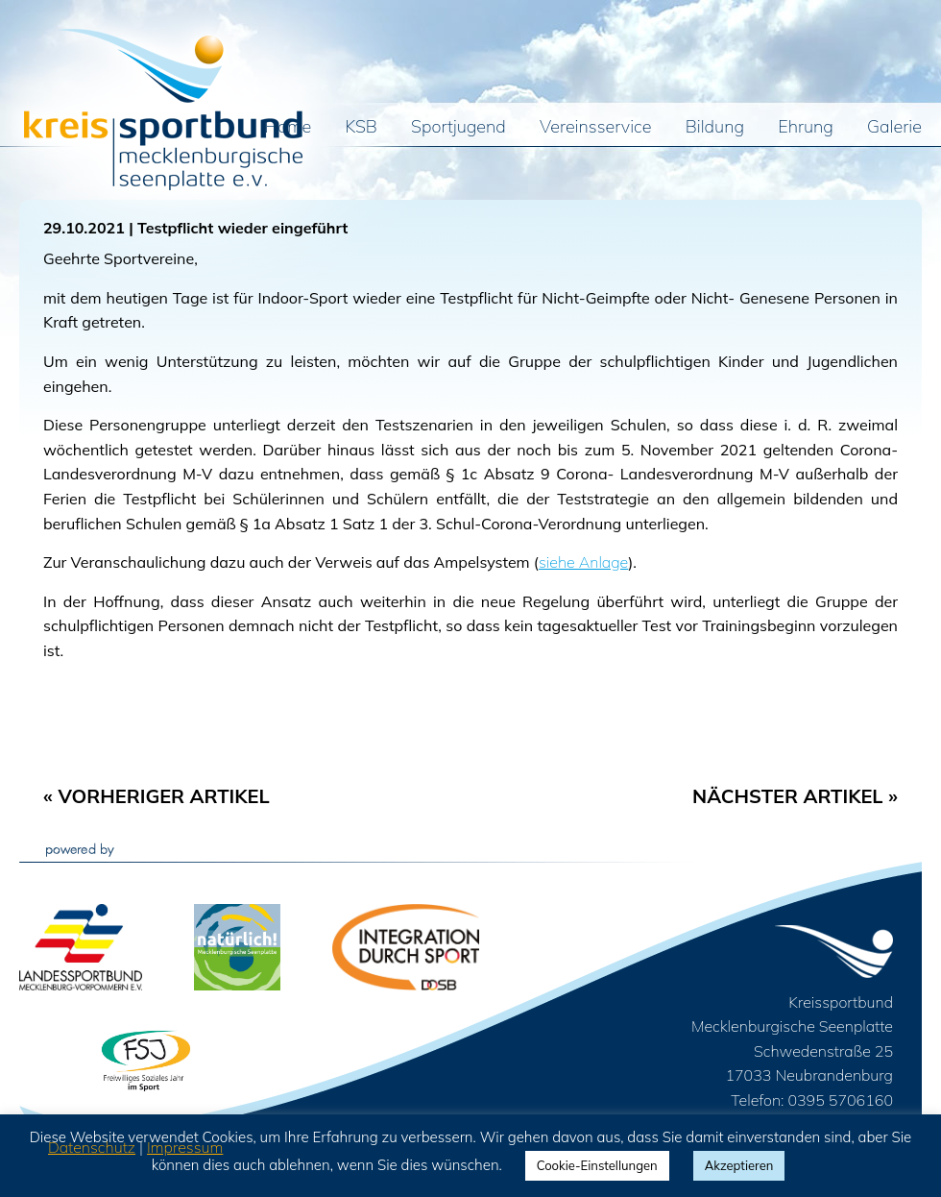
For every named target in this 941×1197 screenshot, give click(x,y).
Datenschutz (91, 1147)
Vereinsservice (595, 127)
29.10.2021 (84, 227)
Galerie (894, 127)
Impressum (185, 1147)
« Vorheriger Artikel (156, 796)
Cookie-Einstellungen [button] (597, 1165)
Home (288, 127)
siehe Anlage (583, 562)
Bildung (715, 127)
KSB (361, 127)
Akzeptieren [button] (739, 1165)
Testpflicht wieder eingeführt (242, 227)
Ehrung (805, 127)
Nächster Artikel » (795, 796)
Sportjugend (458, 127)
